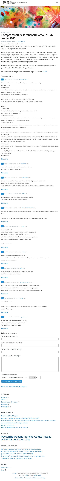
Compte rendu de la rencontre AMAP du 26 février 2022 (20, 418)
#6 (2, 226)
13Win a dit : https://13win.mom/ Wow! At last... (17, 458)
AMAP (3, 400)
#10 (3, 298)
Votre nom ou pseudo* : (9, 336)
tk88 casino (25, 177)
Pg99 (23, 226)
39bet (23, 193)
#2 (2, 163)
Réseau (47, 436)
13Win (21, 298)
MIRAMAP (4, 404)
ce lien (45, 72)
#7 (2, 252)
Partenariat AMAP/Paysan (9, 416)
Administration (37, 475)
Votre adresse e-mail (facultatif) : (12, 343)
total (3, 470)
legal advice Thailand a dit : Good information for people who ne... (23, 456)
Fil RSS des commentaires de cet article (14, 387)
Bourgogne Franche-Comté (26, 436)
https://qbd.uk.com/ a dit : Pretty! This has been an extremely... (22, 451)
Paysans (4, 397)
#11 (3, 317)
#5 (2, 207)
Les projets (5, 407)
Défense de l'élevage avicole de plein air (14, 427)
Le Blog (9, 1)
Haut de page (41, 478)
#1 (2, 79)
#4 (2, 193)
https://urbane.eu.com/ (27, 207)
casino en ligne (23, 79)
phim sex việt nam (24, 282)
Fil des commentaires (30, 478)
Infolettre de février (8, 425)
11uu (23, 252)
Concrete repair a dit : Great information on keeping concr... (21, 449)
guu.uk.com (24, 317)
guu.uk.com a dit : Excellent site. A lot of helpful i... (18, 454)
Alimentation (16, 439)
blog (27, 439)
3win (21, 268)
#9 (2, 282)
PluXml (26, 475)
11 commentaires (20, 41)
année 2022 (5, 468)
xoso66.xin (23, 163)
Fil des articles (19, 478)
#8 (2, 268)
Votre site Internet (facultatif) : (11, 349)
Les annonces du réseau (9, 402)
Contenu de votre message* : (11, 356)
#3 (2, 177)
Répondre (4, 159)
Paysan (5, 436)
